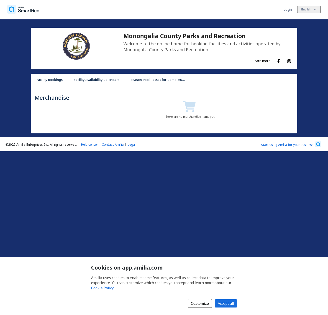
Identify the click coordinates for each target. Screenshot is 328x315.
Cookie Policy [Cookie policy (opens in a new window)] (102, 287)
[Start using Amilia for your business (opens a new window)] (291, 144)
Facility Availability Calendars (96, 80)
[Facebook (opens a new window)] (279, 60)
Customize (200, 303)
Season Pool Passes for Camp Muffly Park (162, 80)
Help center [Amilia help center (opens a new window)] (89, 144)
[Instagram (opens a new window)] (289, 60)
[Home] (23, 9)
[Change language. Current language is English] (309, 9)
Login (288, 9)
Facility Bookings (49, 80)
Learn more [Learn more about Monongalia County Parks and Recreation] (261, 60)
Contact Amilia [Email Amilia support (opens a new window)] (113, 144)
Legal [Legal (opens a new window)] (132, 144)
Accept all (226, 303)
